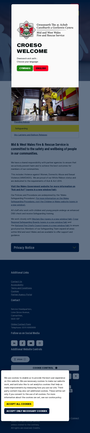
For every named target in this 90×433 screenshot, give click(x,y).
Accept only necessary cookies (27, 411)
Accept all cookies (19, 403)
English (41, 68)
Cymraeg (24, 68)
